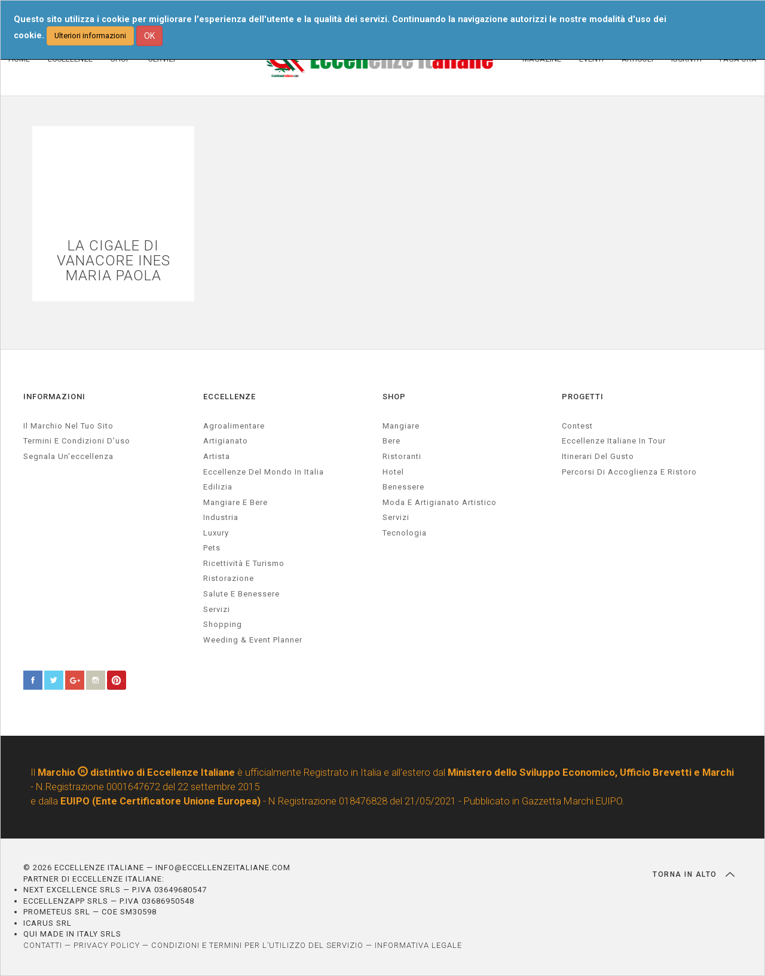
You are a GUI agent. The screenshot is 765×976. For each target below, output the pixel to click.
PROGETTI (583, 396)
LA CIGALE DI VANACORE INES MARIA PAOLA (113, 261)
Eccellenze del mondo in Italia (263, 471)
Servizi (395, 517)
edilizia (217, 486)
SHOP (394, 396)
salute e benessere (241, 593)
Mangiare (401, 425)
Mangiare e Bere (235, 502)
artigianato (225, 440)
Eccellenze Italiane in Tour (614, 440)
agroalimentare (234, 425)
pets (212, 547)
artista (216, 456)
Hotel (393, 471)
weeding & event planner (252, 639)
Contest (577, 425)
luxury (216, 532)
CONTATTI (42, 945)
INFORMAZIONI (54, 396)
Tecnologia (404, 532)
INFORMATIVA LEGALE (418, 945)
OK (149, 36)
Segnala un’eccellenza (68, 456)
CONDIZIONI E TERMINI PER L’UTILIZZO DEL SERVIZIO (257, 945)
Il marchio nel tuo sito (68, 425)
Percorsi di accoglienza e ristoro (629, 471)
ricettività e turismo (243, 563)
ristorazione (228, 578)
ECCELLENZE (229, 396)
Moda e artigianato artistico (439, 502)
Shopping (222, 624)
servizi (216, 609)
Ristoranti (401, 456)
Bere (391, 440)
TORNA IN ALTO (694, 874)
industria (220, 517)
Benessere (403, 486)
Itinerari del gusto (598, 456)
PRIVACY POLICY (107, 945)
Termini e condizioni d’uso (76, 440)
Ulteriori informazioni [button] (90, 35)
